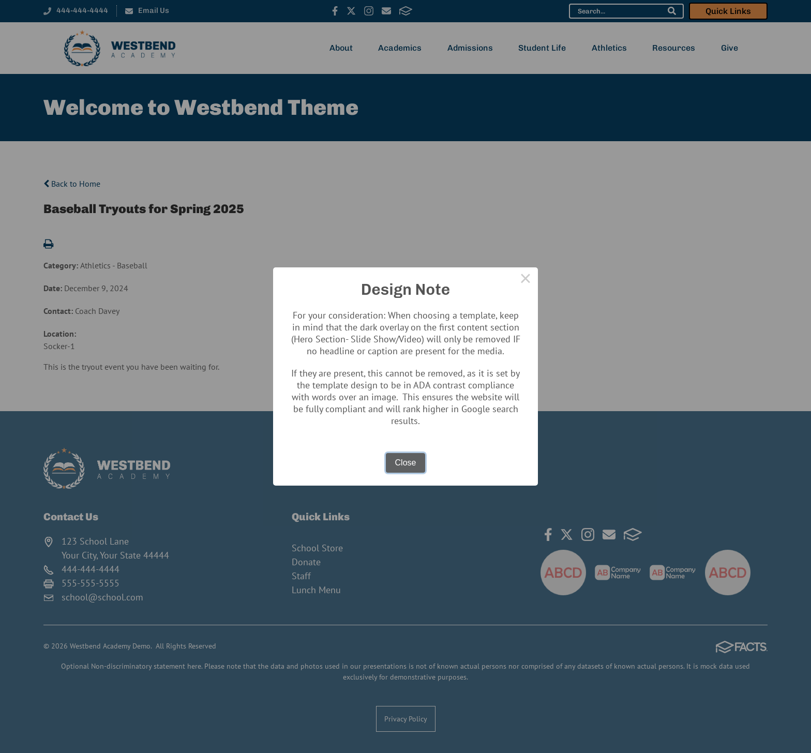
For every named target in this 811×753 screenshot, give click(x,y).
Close (405, 462)
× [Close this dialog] (525, 279)
